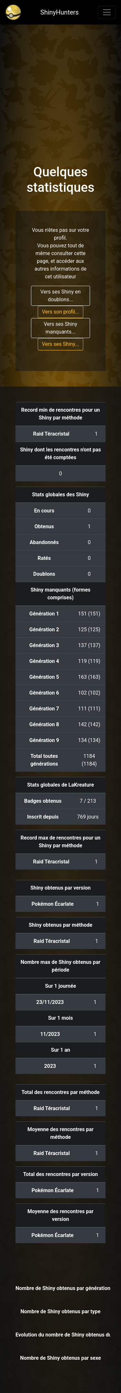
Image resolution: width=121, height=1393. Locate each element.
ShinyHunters (59, 12)
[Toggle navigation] (107, 12)
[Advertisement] (60, 88)
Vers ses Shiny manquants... (60, 328)
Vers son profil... (60, 312)
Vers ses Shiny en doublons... (60, 296)
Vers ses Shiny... (60, 344)
